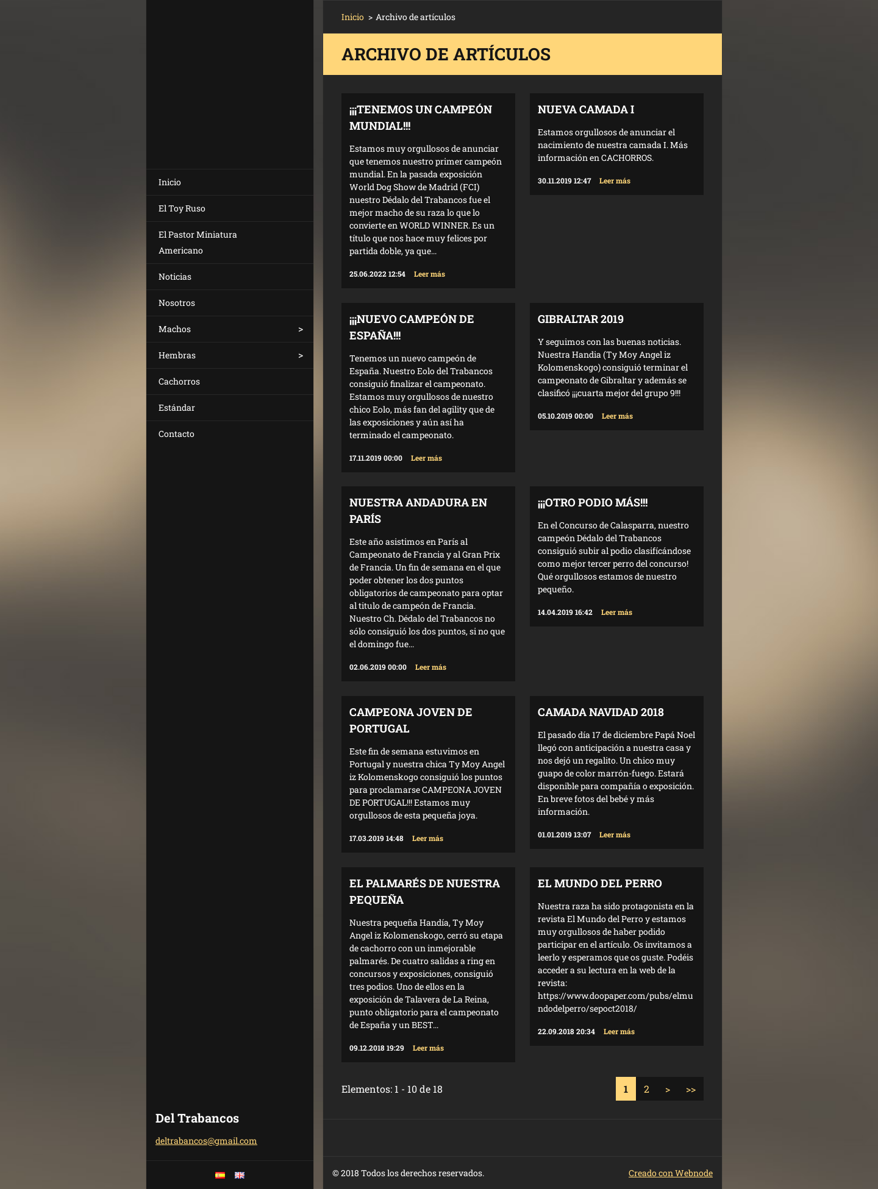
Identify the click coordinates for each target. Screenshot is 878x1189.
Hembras (177, 355)
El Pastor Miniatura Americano (198, 242)
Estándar (177, 407)
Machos (175, 329)
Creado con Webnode (671, 1173)
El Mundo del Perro (600, 883)
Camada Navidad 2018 (601, 712)
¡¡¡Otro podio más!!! (593, 502)
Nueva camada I (586, 109)
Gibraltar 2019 (581, 318)
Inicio (170, 182)
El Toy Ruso (182, 208)
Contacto (177, 433)
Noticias (175, 276)
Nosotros (177, 302)
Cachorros (179, 381)
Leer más (429, 274)
